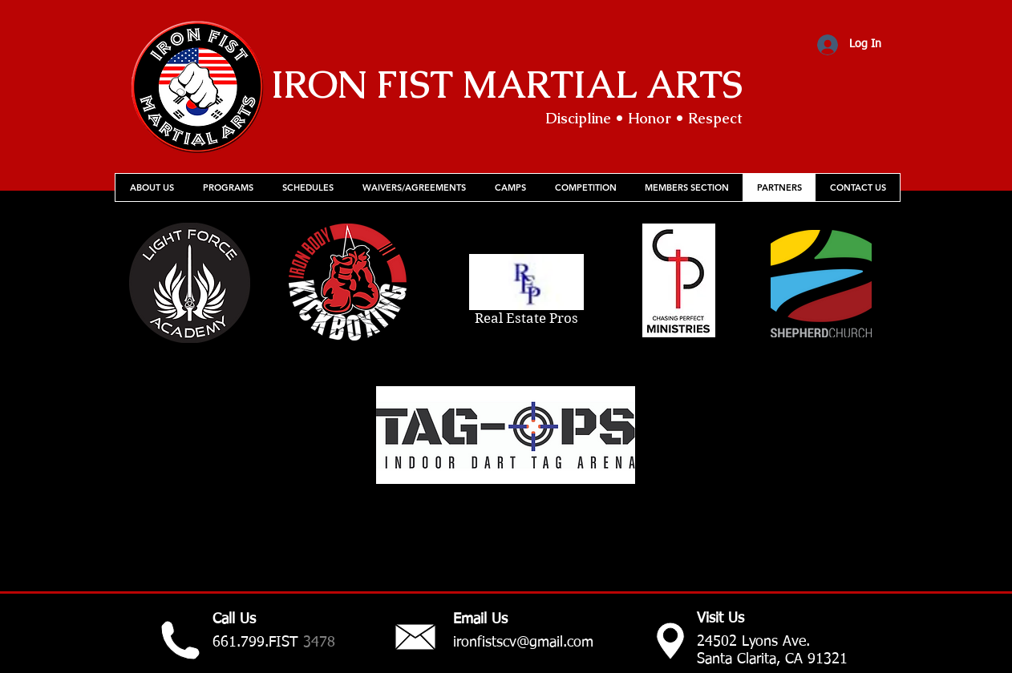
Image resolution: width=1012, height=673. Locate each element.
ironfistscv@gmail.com (523, 642)
